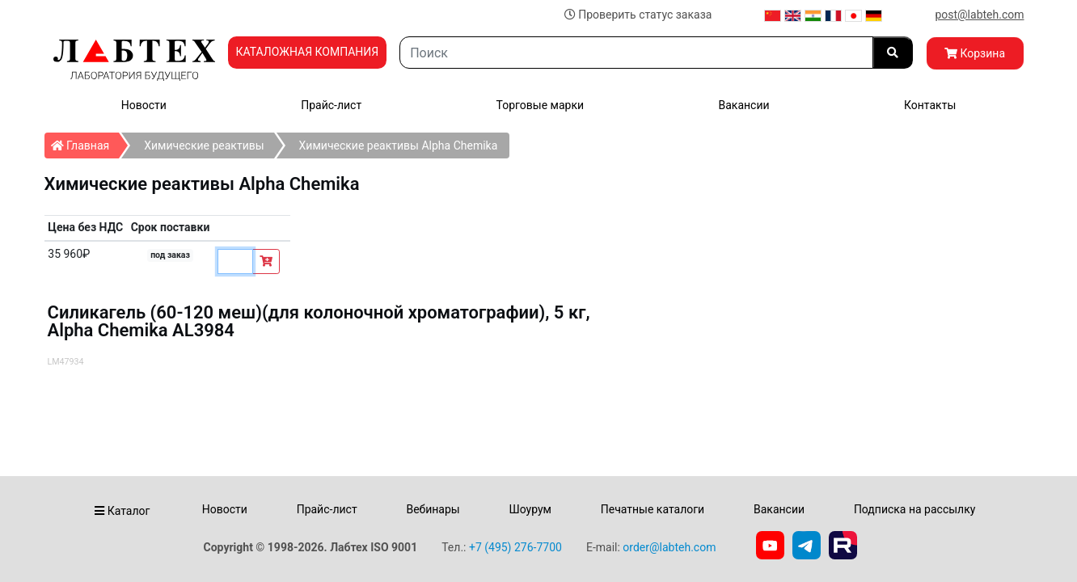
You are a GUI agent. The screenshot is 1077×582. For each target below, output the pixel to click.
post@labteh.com (979, 14)
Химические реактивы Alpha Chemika (398, 145)
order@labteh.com (669, 547)
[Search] (635, 52)
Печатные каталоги (652, 509)
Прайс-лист (331, 105)
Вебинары (432, 509)
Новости (144, 105)
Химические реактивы (204, 145)
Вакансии (743, 105)
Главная (85, 142)
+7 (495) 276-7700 (515, 547)
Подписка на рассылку (915, 509)
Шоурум (530, 509)
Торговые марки (540, 105)
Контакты (930, 105)
